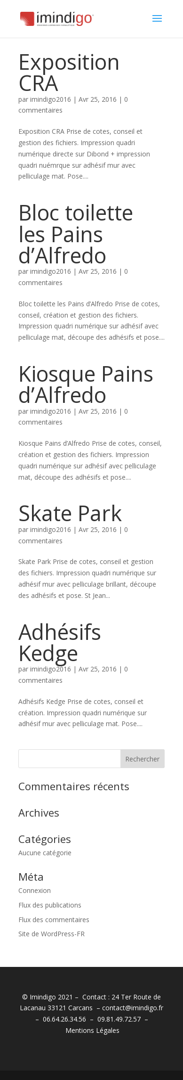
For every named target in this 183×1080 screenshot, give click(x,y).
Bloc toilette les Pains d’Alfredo (75, 234)
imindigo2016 (50, 99)
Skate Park (70, 513)
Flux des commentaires (53, 919)
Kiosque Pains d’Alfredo (85, 384)
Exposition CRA (69, 72)
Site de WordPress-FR (51, 933)
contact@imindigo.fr (132, 1007)
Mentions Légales (92, 1030)
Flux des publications (49, 904)
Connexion (34, 890)
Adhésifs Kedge (59, 642)
